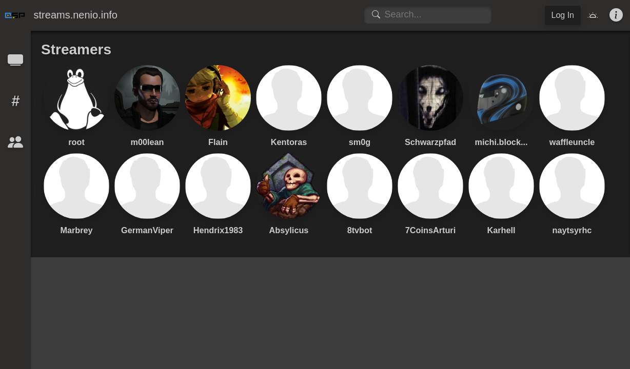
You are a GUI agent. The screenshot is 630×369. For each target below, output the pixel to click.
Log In (563, 15)
